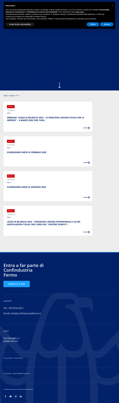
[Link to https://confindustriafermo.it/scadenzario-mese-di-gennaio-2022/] (86, 197)
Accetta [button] (107, 24)
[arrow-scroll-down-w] (59, 83)
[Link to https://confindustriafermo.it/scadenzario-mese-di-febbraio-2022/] (86, 162)
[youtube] (11, 396)
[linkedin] (21, 396)
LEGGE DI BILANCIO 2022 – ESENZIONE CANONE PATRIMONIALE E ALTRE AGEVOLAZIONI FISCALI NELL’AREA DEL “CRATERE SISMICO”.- (43, 223)
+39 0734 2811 (16, 308)
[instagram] (16, 396)
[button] (112, 5)
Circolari (12, 95)
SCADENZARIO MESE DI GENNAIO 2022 (26, 187)
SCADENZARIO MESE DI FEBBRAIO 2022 (26, 152)
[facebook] (5, 396)
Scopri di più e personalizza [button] (20, 24)
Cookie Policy (18, 358)
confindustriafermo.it (10, 389)
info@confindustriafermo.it (26, 313)
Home (5, 95)
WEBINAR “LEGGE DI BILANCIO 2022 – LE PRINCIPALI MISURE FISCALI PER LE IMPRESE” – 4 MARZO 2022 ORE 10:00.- (45, 119)
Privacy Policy (8, 358)
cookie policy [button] (79, 12)
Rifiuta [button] (93, 24)
